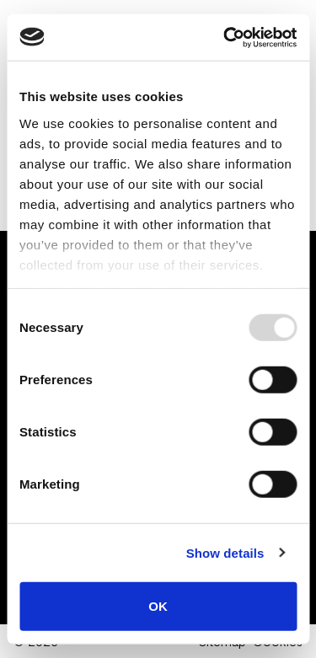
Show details (225, 552)
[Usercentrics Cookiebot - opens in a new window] (225, 37)
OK (158, 606)
